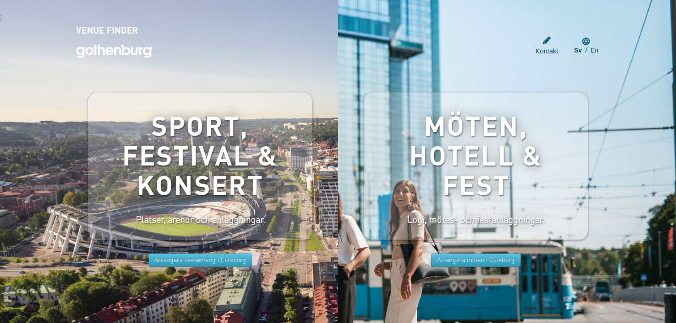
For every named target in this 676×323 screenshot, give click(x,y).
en (594, 50)
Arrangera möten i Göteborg (476, 260)
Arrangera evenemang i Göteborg (200, 260)
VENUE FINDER (107, 31)
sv (578, 50)
